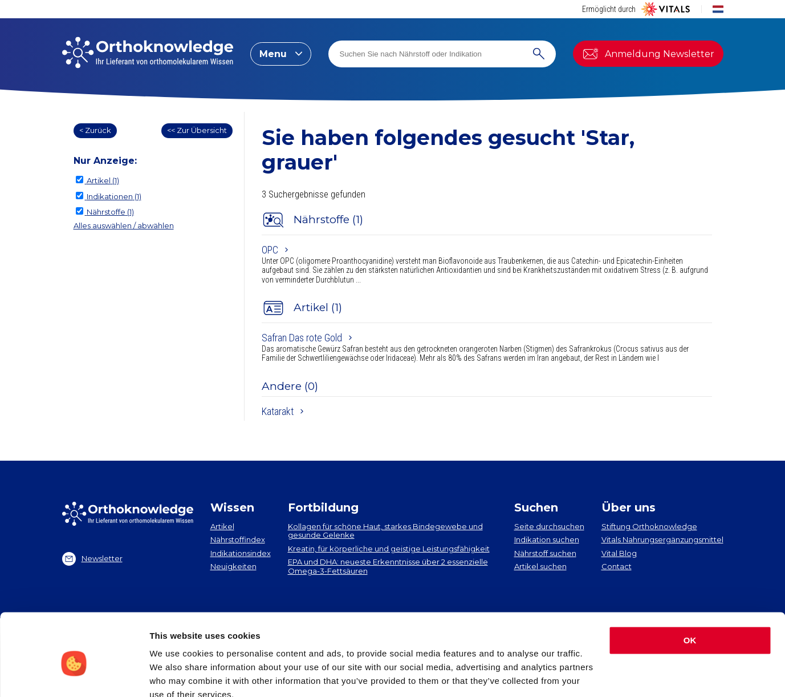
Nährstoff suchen (545, 553)
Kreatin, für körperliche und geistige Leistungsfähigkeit (389, 548)
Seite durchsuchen (549, 526)
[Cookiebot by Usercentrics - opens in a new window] (74, 674)
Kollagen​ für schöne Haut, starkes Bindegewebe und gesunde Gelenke (385, 531)
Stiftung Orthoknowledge (649, 526)
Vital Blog (619, 553)
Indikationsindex (240, 553)
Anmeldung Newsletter (648, 54)
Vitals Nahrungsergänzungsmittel (662, 539)
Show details (175, 674)
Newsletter (92, 559)
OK (690, 589)
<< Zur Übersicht (197, 130)
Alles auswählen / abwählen (124, 225)
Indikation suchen (546, 539)
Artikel (222, 526)
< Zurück (95, 130)
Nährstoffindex (237, 539)
